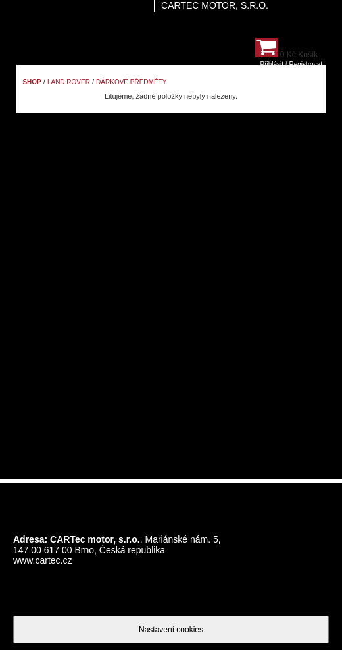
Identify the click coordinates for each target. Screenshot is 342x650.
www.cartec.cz (42, 560)
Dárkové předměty (131, 82)
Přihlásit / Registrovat (291, 64)
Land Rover (68, 82)
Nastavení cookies (171, 629)
